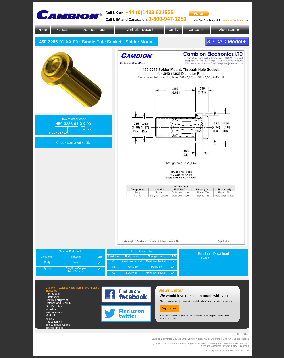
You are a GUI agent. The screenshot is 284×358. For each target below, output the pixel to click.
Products (62, 29)
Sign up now (169, 308)
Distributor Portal (93, 29)
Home (43, 29)
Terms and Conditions (211, 346)
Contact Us (196, 29)
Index (226, 20)
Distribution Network (139, 29)
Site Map (243, 346)
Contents (237, 20)
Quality (173, 29)
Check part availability (73, 142)
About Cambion (230, 29)
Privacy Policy (230, 346)
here (174, 318)
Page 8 (205, 257)
